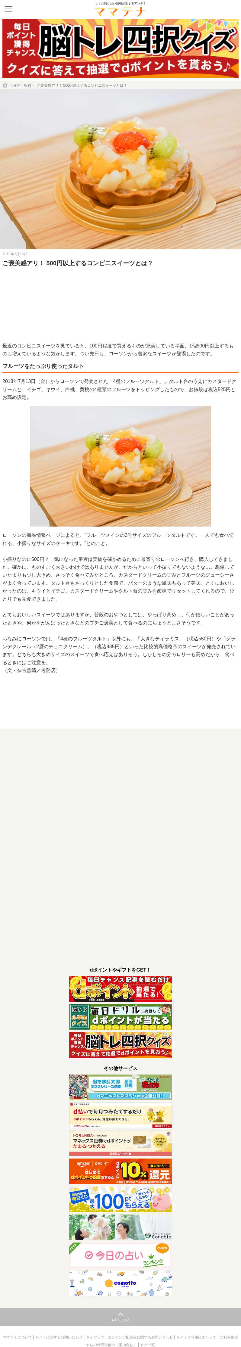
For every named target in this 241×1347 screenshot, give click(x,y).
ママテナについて (18, 1321)
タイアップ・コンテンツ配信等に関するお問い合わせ (130, 1321)
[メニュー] (8, 9)
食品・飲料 (22, 85)
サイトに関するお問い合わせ (59, 1321)
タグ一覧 (147, 1328)
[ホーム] (5, 85)
